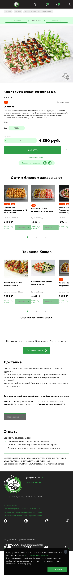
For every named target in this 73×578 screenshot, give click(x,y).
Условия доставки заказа (50, 419)
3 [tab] (45, 246)
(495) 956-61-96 (33, 495)
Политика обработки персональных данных (22, 526)
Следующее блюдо (55, 21)
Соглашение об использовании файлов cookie (23, 533)
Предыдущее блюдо (17, 21)
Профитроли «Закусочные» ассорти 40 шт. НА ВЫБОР (16, 219)
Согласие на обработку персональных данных (23, 530)
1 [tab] (27, 246)
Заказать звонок (34, 500)
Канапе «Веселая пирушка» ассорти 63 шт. (42, 219)
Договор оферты (10, 523)
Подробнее (13, 434)
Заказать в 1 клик (37, 158)
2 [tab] (36, 246)
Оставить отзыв (63, 103)
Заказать (32, 151)
